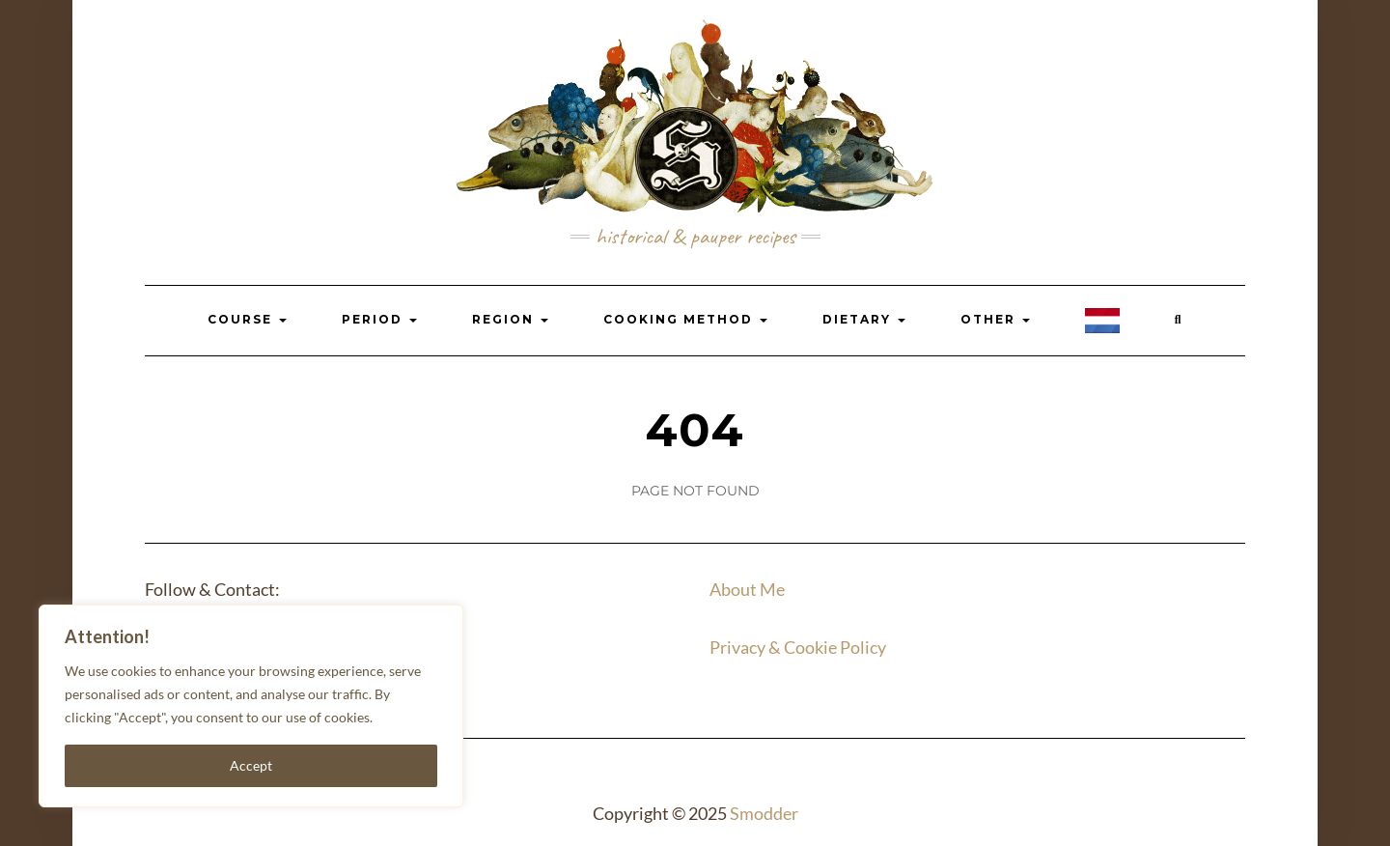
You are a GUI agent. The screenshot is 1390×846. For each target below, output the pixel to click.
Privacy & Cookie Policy (797, 647)
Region (510, 319)
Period (379, 319)
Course (247, 319)
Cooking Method (685, 319)
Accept (251, 765)
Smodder (764, 813)
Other (995, 319)
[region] (251, 706)
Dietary (863, 319)
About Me (747, 589)
